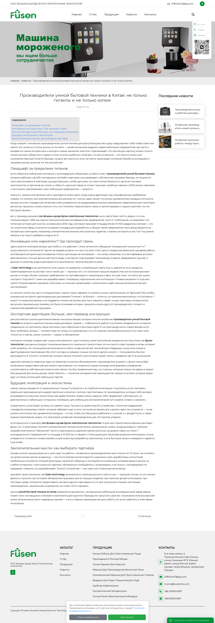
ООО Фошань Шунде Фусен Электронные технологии (46, 3)
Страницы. (144, 516)
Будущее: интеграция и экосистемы (32, 135)
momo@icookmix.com (176, 584)
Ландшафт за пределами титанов (31, 125)
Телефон (199, 29)
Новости (26, 80)
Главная (14, 80)
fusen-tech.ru (120, 216)
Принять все (127, 617)
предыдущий (23, 516)
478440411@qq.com (182, 3)
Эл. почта (199, 24)
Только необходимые (88, 617)
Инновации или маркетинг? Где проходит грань (39, 128)
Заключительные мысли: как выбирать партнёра (40, 138)
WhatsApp (199, 35)
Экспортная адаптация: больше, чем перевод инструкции (45, 132)
